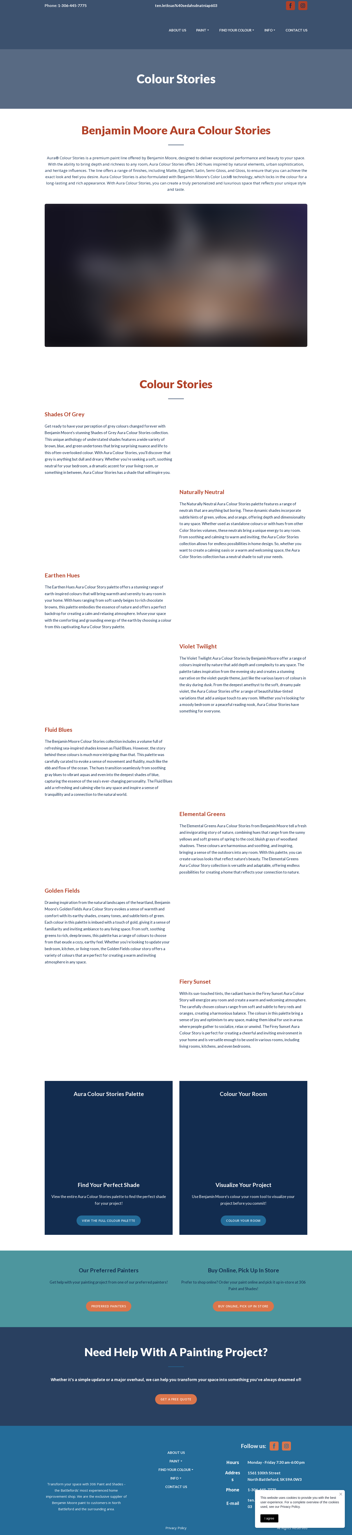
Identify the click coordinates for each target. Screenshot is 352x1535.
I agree (269, 1518)
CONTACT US (296, 30)
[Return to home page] (65, 30)
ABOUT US (177, 30)
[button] (290, 5)
